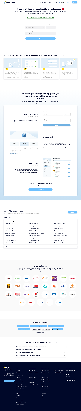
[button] (40, 221)
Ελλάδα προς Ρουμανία (34, 240)
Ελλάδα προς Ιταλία (58, 233)
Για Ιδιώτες (34, 2)
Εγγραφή (74, 2)
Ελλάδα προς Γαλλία (9, 230)
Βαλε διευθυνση (40, 189)
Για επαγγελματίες (43, 2)
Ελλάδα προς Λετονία (9, 235)
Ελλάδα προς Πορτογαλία (10, 240)
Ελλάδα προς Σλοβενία (9, 242)
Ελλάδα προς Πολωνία (59, 238)
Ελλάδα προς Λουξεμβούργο (60, 235)
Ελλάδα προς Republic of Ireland (36, 233)
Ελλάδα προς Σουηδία (59, 242)
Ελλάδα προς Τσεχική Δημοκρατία (61, 226)
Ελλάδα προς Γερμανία (34, 230)
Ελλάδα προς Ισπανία (34, 242)
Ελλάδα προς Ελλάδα (58, 230)
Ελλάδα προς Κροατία (9, 226)
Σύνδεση (68, 2)
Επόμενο (40, 38)
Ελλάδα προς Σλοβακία (59, 240)
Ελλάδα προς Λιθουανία (34, 235)
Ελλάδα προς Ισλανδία (9, 233)
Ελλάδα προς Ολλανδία (34, 238)
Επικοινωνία (54, 2)
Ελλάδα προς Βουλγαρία (59, 223)
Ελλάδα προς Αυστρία (9, 223)
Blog (50, 2)
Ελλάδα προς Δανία (8, 228)
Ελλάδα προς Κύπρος (34, 226)
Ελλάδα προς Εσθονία (34, 228)
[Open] (54, 33)
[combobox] (35, 27)
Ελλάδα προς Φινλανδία (59, 228)
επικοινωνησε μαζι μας (9, 381)
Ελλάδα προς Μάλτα (9, 238)
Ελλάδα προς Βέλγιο (33, 223)
